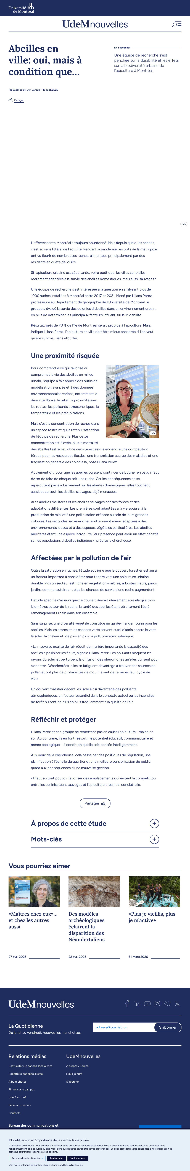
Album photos (17, 1084)
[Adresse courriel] (123, 1030)
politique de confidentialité (35, 1165)
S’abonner (72, 1084)
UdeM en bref (17, 1100)
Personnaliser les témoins (27, 1158)
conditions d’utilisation (70, 1165)
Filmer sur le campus (22, 1092)
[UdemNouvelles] (95, 25)
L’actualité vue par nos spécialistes (30, 1069)
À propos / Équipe (77, 1069)
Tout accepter (78, 1158)
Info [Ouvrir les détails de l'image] (184, 227)
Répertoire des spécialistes (26, 1076)
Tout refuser (57, 1158)
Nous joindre (74, 1076)
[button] (176, 25)
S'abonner (167, 1030)
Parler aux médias (20, 1108)
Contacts (14, 1116)
